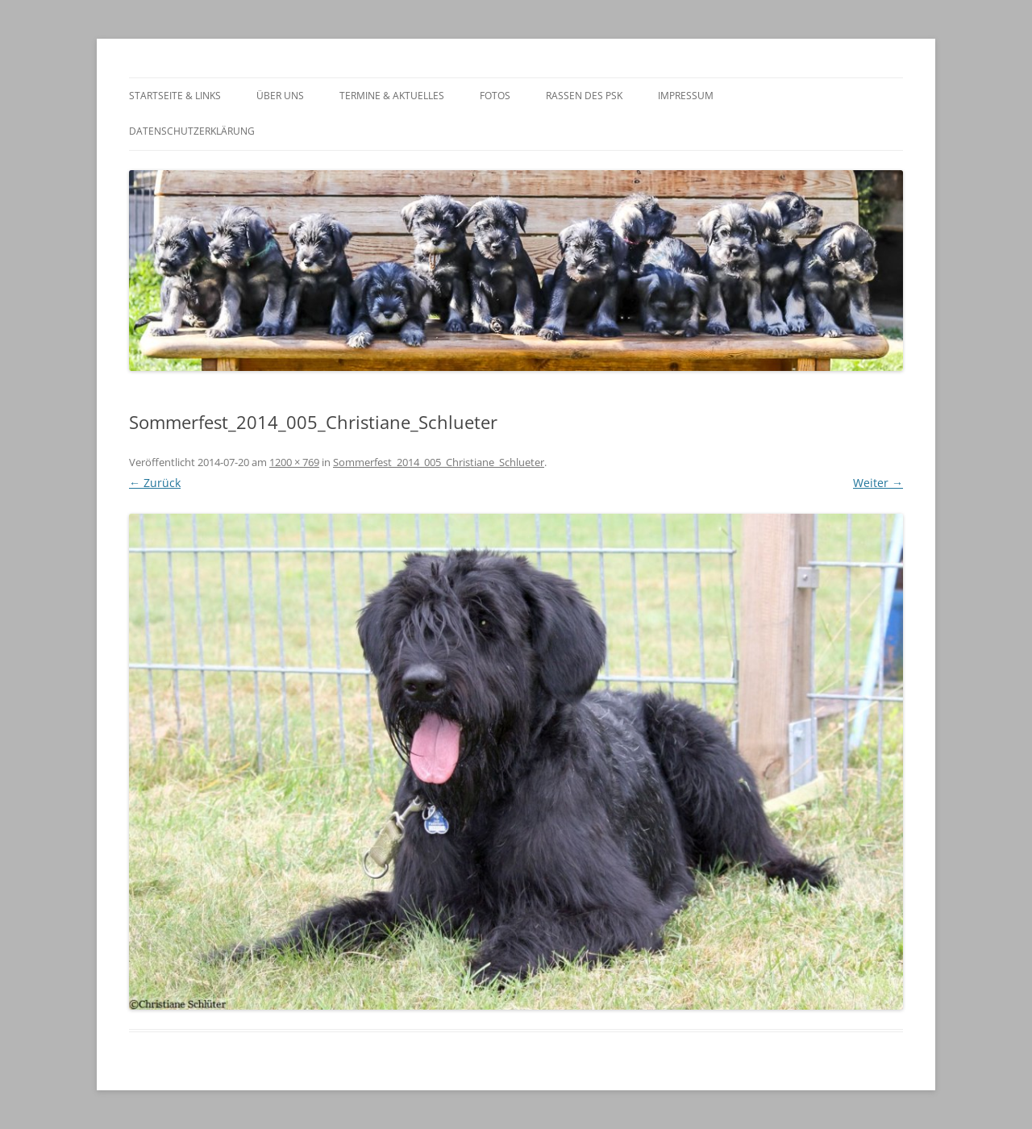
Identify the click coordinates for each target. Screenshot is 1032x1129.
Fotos (495, 95)
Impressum (686, 95)
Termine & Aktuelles (391, 95)
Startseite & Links (175, 95)
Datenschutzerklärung (192, 131)
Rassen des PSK (584, 95)
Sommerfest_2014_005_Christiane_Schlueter (438, 462)
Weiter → (878, 482)
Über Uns (280, 95)
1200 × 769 (294, 462)
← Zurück (155, 482)
